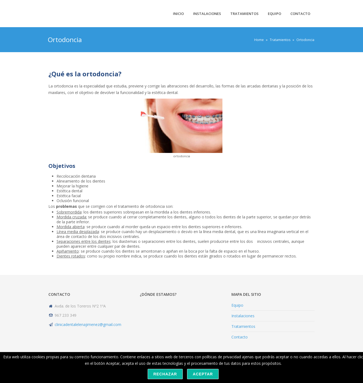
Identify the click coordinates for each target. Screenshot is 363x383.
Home (259, 39)
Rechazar (165, 374)
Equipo (274, 13)
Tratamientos (244, 13)
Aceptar (203, 374)
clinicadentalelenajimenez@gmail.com (88, 324)
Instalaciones (207, 13)
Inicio (178, 13)
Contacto (300, 13)
